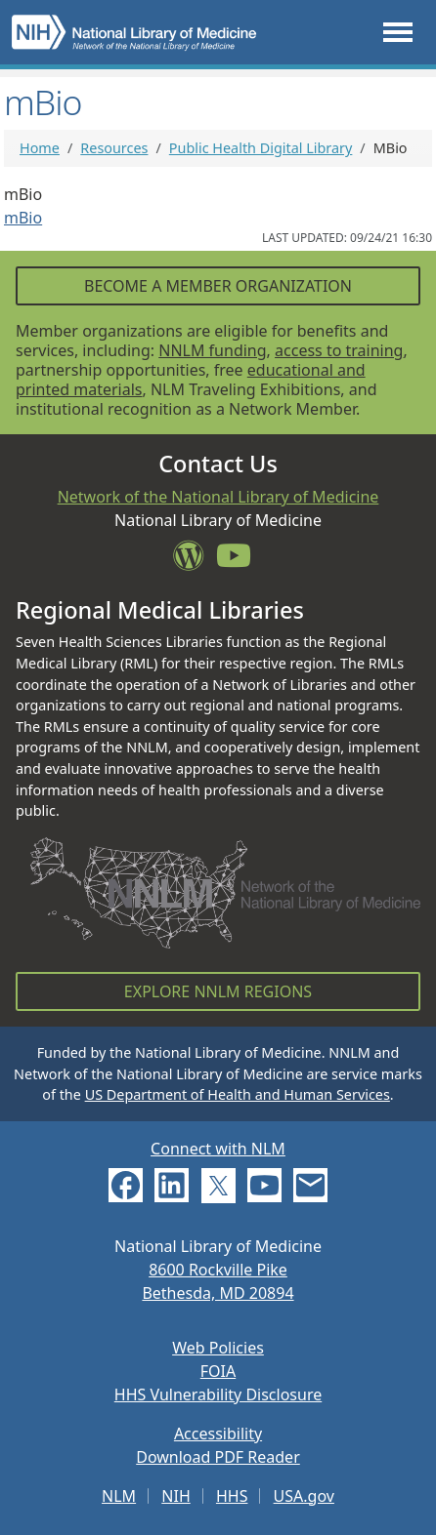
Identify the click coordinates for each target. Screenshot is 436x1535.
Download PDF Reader (218, 1457)
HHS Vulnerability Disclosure (218, 1394)
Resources (114, 148)
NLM (119, 1496)
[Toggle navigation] (397, 32)
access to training (339, 350)
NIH (175, 1496)
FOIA (218, 1371)
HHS (232, 1496)
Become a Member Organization (218, 286)
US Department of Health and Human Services (237, 1094)
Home (40, 148)
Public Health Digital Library (261, 148)
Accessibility (218, 1433)
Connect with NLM (218, 1148)
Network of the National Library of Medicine (218, 496)
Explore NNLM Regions (218, 991)
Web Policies (218, 1347)
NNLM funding (212, 350)
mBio (23, 217)
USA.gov (304, 1496)
